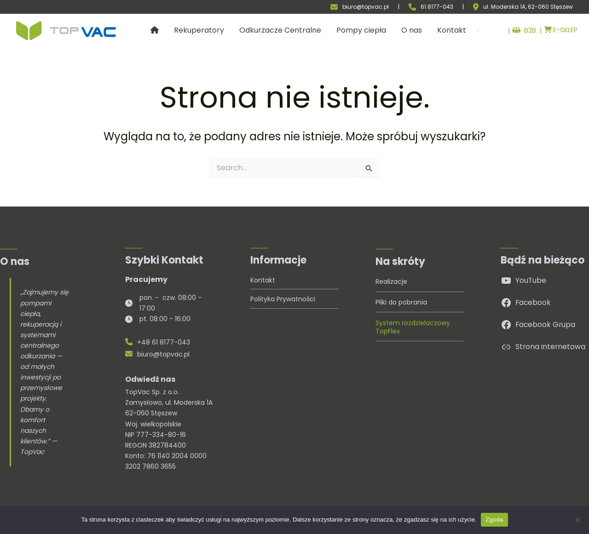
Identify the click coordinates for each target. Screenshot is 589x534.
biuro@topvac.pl (365, 7)
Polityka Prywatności (282, 299)
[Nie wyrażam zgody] (577, 519)
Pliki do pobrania (401, 302)
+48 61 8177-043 (157, 342)
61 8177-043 (437, 7)
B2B (519, 30)
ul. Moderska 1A (504, 7)
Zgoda (494, 519)
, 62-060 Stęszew (549, 7)
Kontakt (262, 280)
